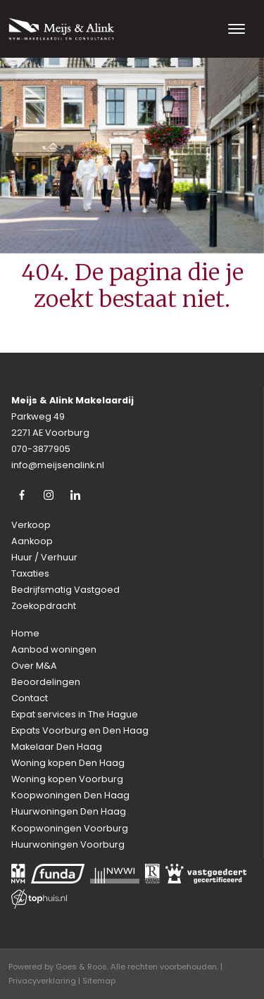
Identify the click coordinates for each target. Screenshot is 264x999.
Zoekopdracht (43, 606)
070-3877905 (40, 449)
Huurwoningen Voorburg (68, 844)
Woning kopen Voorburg (67, 779)
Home (25, 633)
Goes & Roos (81, 966)
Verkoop (31, 525)
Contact (29, 698)
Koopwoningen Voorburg (69, 828)
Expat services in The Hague (74, 714)
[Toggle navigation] (236, 28)
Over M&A (34, 666)
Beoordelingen (45, 682)
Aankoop (32, 541)
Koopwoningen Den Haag (70, 795)
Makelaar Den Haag (56, 747)
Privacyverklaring (42, 980)
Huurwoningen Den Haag (68, 811)
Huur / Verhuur (44, 557)
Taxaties (30, 573)
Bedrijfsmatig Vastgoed (65, 590)
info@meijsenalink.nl (57, 465)
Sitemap (98, 980)
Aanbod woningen (53, 649)
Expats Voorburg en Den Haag (80, 730)
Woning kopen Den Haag (68, 763)
